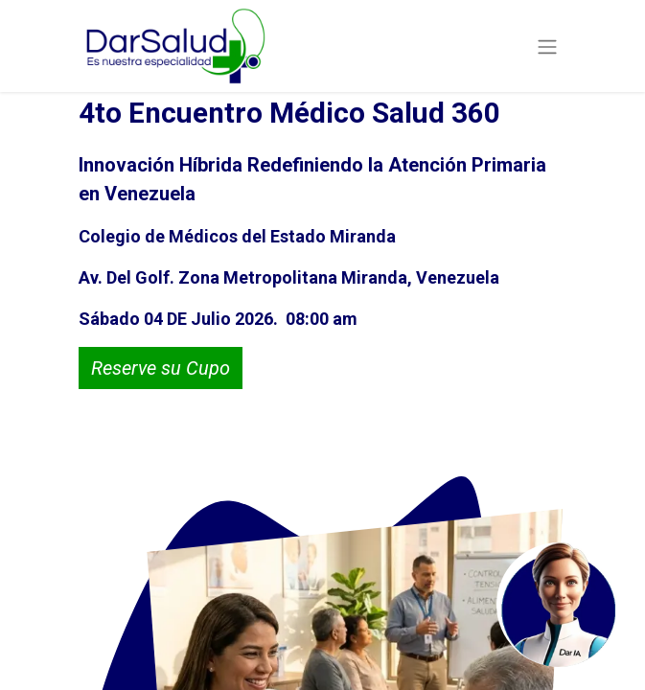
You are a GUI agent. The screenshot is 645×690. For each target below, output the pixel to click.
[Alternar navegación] (547, 45)
